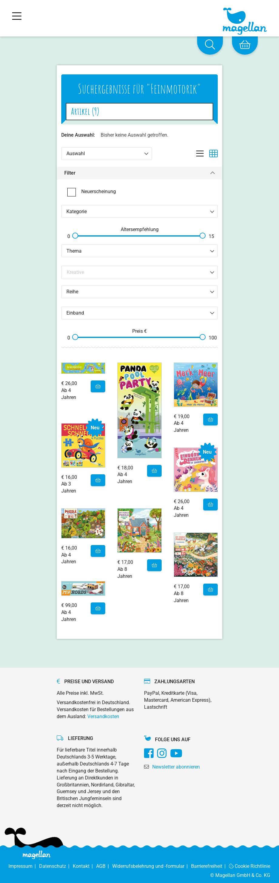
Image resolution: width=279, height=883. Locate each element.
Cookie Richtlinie (250, 866)
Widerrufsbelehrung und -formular (151, 866)
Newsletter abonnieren (176, 767)
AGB (104, 866)
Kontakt (84, 866)
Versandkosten (103, 716)
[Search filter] (140, 272)
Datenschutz (56, 866)
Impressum (23, 866)
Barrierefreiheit (210, 866)
